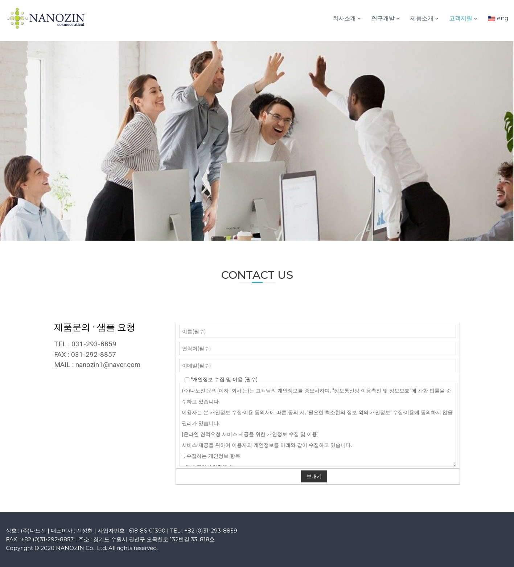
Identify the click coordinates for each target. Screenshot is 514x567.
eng (503, 18)
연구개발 (383, 18)
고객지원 (460, 18)
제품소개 (421, 18)
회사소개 (344, 18)
